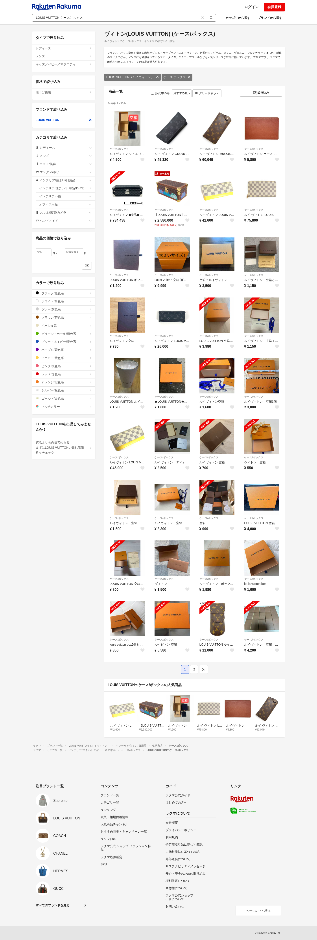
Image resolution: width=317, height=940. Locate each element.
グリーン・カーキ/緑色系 (64, 334)
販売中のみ (160, 93)
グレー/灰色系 (64, 309)
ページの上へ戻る (258, 910)
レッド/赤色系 (64, 374)
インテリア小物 (65, 196)
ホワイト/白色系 (64, 301)
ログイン (251, 7)
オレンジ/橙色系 (64, 382)
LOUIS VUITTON (64, 120)
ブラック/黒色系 (64, 293)
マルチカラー (64, 406)
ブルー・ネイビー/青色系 (64, 341)
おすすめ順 (181, 93)
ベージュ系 (64, 325)
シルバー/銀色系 (64, 390)
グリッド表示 (207, 93)
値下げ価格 (64, 92)
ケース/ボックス (177, 77)
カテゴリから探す (238, 18)
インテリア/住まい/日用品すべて (65, 188)
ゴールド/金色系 (64, 398)
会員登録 (274, 7)
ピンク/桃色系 (64, 366)
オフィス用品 (65, 204)
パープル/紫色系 (64, 350)
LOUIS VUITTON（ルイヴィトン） (132, 77)
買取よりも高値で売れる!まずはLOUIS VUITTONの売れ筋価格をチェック (64, 448)
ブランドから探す (270, 18)
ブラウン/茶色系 (64, 317)
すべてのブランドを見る (53, 905)
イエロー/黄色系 (64, 358)
